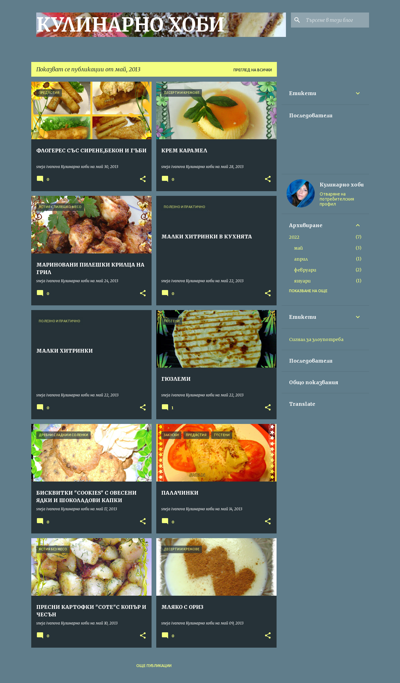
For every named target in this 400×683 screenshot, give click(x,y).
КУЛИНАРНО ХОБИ (130, 25)
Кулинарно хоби (342, 184)
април (301, 259)
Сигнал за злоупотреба (316, 339)
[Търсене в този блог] (336, 20)
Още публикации (154, 666)
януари (302, 281)
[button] (143, 179)
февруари (305, 270)
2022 (294, 237)
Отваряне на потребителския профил (337, 198)
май (298, 248)
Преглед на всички (252, 70)
